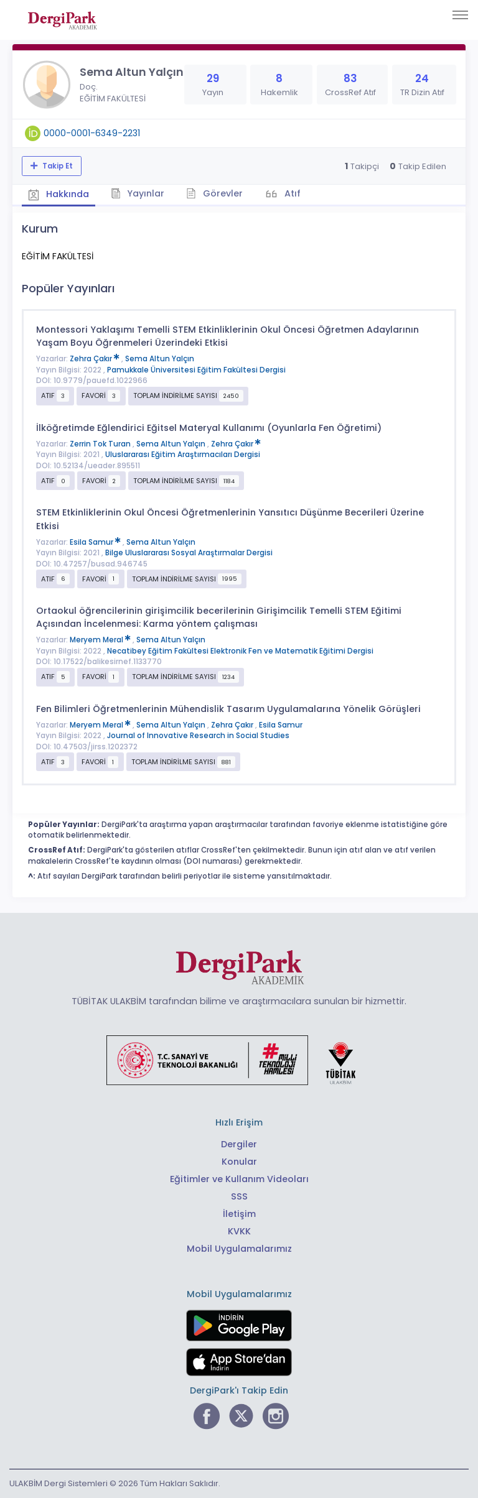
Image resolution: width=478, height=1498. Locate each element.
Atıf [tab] (291, 193)
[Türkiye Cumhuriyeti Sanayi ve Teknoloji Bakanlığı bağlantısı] (239, 1059)
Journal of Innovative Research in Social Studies (198, 736)
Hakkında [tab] (58, 194)
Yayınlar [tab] (138, 193)
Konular (239, 1161)
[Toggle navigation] (460, 14)
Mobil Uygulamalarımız (239, 1248)
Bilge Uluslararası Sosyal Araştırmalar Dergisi (189, 553)
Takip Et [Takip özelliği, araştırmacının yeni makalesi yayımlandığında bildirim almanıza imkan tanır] (56, 166)
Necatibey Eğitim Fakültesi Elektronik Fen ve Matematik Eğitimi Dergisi (240, 651)
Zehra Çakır (95, 359)
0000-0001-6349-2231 (92, 133)
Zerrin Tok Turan (101, 444)
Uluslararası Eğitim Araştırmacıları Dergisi (182, 455)
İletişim (239, 1214)
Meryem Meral (101, 640)
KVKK (239, 1231)
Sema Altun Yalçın (159, 359)
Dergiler (239, 1144)
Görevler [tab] (214, 193)
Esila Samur (96, 542)
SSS (239, 1196)
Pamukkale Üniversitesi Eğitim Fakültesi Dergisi (196, 370)
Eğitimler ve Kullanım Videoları (239, 1179)
